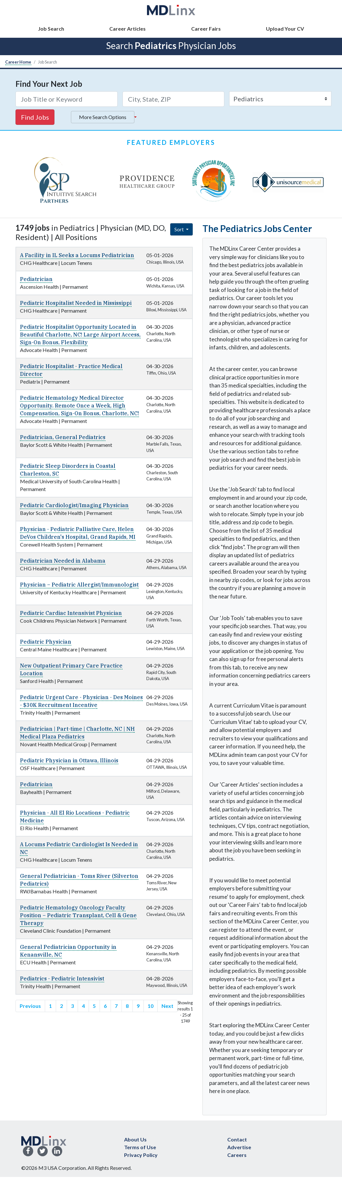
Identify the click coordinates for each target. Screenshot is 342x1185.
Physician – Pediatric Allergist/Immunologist (79, 584)
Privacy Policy (141, 1155)
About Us (135, 1139)
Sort (179, 229)
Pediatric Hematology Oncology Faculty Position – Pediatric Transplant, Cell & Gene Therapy (78, 915)
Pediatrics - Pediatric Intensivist (62, 978)
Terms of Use (140, 1147)
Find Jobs (35, 117)
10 (150, 1006)
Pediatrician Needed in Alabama (62, 560)
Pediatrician (36, 279)
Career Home (18, 62)
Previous (30, 1006)
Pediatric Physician (45, 641)
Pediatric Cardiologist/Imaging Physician (74, 505)
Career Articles (127, 28)
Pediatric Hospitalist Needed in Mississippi (76, 303)
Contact (237, 1139)
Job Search (51, 28)
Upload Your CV (285, 28)
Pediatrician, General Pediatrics (62, 437)
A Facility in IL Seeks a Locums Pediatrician (77, 255)
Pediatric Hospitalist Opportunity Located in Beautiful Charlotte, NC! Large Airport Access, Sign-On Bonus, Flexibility (80, 335)
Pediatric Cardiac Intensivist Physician (71, 613)
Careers (237, 1155)
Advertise (239, 1147)
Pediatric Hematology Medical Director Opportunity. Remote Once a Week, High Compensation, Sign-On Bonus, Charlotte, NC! (79, 406)
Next (167, 1006)
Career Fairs (206, 28)
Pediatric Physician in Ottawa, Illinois (69, 760)
